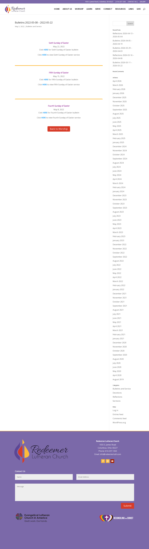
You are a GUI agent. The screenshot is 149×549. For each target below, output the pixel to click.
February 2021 (119, 334)
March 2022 (118, 281)
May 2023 (117, 224)
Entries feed (118, 414)
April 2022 (117, 277)
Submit (128, 505)
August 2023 (118, 212)
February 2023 (119, 236)
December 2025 (119, 97)
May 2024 (117, 175)
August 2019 (118, 379)
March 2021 (118, 330)
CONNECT (107, 9)
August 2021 (118, 310)
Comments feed (119, 418)
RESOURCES (120, 9)
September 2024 (120, 158)
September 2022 (120, 257)
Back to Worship (59, 128)
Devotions (117, 393)
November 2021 (120, 297)
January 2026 (118, 93)
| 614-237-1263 (120, 2)
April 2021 (117, 326)
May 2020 (117, 371)
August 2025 (118, 113)
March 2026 (118, 85)
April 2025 (117, 130)
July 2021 (116, 314)
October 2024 (118, 154)
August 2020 (118, 359)
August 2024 (118, 163)
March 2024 (118, 183)
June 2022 (117, 269)
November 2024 (120, 150)
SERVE (97, 9)
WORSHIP (79, 9)
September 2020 (120, 355)
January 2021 (118, 338)
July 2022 (116, 265)
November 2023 (120, 199)
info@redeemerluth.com (110, 454)
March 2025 (118, 134)
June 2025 (117, 122)
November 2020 (120, 346)
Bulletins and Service (34, 26)
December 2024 (119, 146)
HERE (44, 55)
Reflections (117, 397)
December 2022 (119, 244)
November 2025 (120, 101)
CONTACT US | (133, 2)
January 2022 (118, 289)
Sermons (116, 401)
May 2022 (117, 273)
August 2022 (118, 261)
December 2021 (119, 293)
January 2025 (118, 142)
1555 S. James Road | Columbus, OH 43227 (99, 2)
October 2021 (118, 301)
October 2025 (118, 105)
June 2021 (117, 318)
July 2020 (116, 363)
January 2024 (118, 191)
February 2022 (119, 285)
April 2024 (117, 179)
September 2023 (120, 207)
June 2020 (117, 367)
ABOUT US (67, 9)
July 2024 (116, 167)
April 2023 (117, 228)
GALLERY (143, 2)
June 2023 (117, 220)
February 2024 (119, 187)
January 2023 (118, 240)
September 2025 (120, 109)
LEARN (89, 9)
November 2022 (120, 248)
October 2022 (118, 252)
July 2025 (116, 118)
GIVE (139, 9)
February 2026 (119, 89)
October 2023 (118, 203)
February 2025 (119, 138)
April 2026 (117, 81)
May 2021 (117, 322)
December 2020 (119, 342)
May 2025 (117, 126)
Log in (115, 410)
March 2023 (118, 232)
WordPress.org (119, 422)
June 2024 (117, 171)
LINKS (131, 9)
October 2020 (118, 350)
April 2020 (117, 375)
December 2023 (119, 195)
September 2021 (120, 306)
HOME (57, 9)
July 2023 (116, 216)
